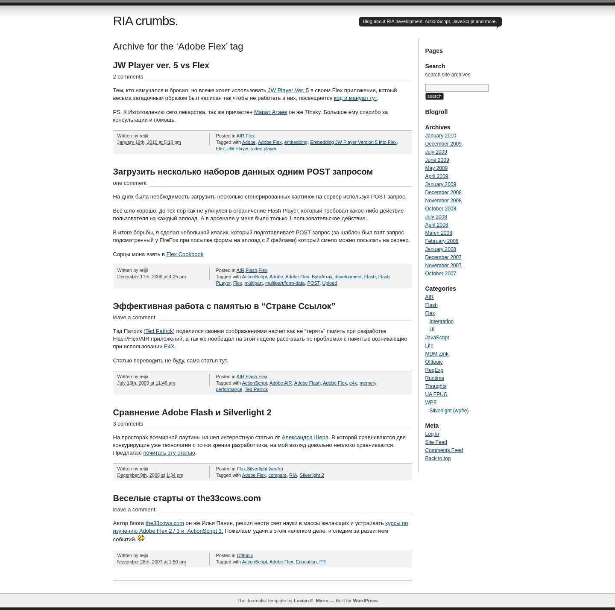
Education (306, 561)
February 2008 (442, 241)
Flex (250, 135)
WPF (431, 403)
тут (223, 360)
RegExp (434, 370)
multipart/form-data (285, 283)
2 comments (128, 76)
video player (263, 148)
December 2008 (443, 193)
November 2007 (443, 266)
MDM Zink (437, 354)
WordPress (365, 600)
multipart (254, 283)
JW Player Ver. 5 (287, 90)
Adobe (249, 142)
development (348, 276)
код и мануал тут (355, 98)
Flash (251, 270)
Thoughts (436, 386)
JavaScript (437, 338)
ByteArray (322, 276)
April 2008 (436, 225)
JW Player (238, 148)
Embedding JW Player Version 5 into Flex (353, 142)
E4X (169, 346)
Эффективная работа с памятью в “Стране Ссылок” (224, 306)
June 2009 (437, 160)
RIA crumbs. (145, 21)
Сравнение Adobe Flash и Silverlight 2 (192, 412)
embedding (296, 142)
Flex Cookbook (185, 254)
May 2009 (436, 168)
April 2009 (436, 176)
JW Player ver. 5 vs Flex (161, 65)
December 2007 (443, 257)
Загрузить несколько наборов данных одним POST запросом (243, 171)
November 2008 (443, 201)
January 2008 (441, 249)
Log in (432, 434)
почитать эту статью (169, 452)
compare (277, 475)
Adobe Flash (307, 382)
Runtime (435, 378)
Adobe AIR (280, 382)
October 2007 (441, 274)
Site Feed (436, 442)
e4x (353, 382)
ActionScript (254, 276)
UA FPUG (436, 394)
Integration (442, 321)
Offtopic (245, 555)
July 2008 (436, 217)
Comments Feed (444, 450)
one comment (130, 183)
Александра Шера (305, 437)
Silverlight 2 (312, 475)
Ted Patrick (159, 331)
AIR (240, 135)
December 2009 (443, 144)
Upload (329, 283)
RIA (293, 475)
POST (314, 283)
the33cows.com (165, 523)
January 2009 (441, 184)
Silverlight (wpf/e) (265, 468)
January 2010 (441, 136)
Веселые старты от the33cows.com (187, 498)
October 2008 (441, 209)
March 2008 (438, 233)
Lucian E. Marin (311, 600)
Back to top (438, 458)
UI (432, 330)
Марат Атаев (270, 112)
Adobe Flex (270, 142)
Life (429, 346)
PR (322, 561)
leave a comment (134, 317)
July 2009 (436, 152)
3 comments (128, 423)
